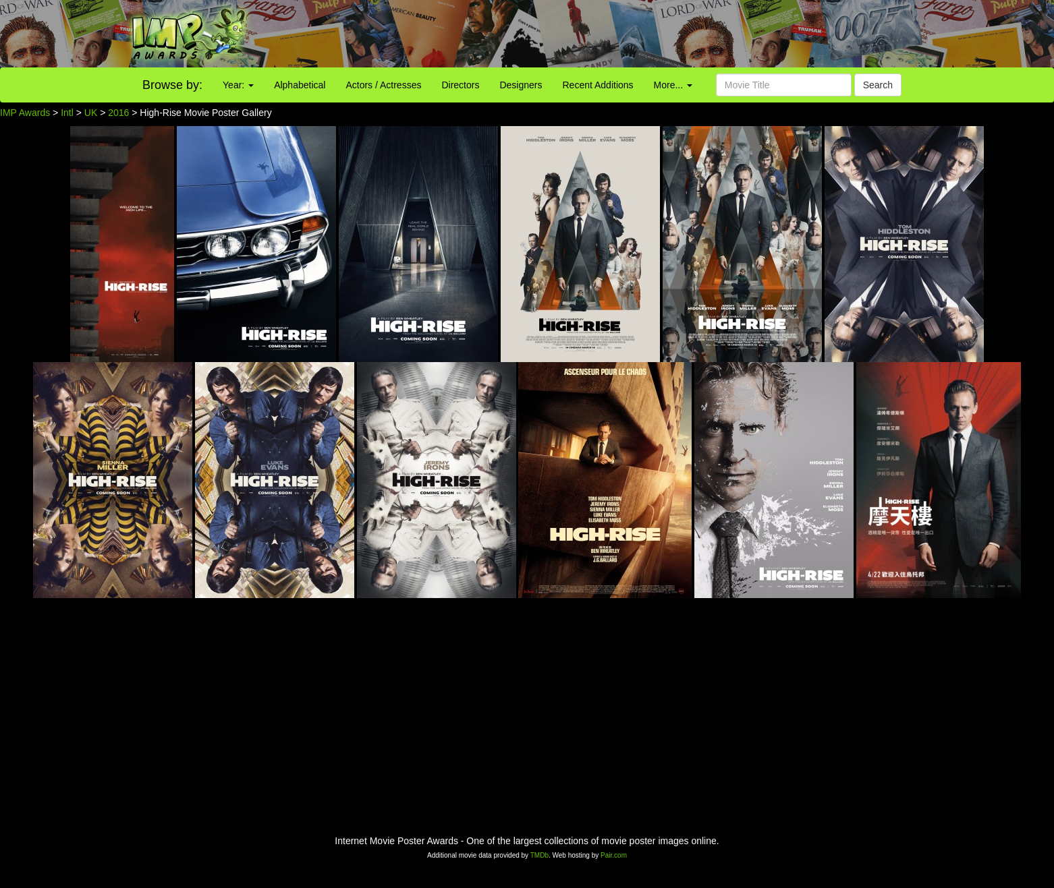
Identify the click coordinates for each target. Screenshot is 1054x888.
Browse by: (172, 85)
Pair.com (614, 855)
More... (673, 85)
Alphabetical (299, 85)
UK (90, 112)
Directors (460, 85)
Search (878, 85)
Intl (67, 112)
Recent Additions (598, 85)
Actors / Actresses (383, 85)
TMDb (539, 855)
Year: (238, 85)
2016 (118, 112)
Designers (520, 85)
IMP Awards (25, 112)
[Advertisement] (658, 33)
